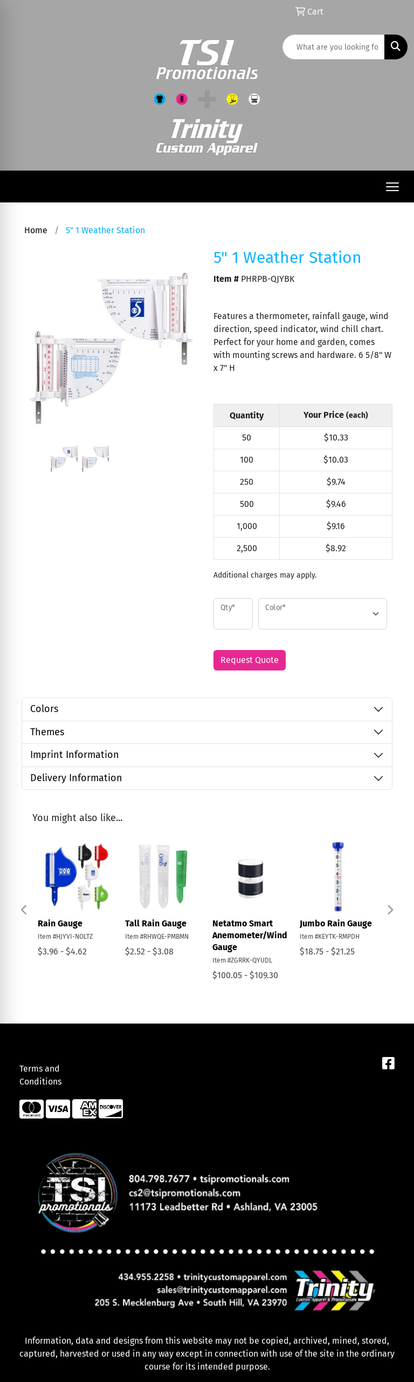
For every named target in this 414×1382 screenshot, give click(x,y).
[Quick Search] (333, 47)
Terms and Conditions (40, 1075)
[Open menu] (392, 187)
